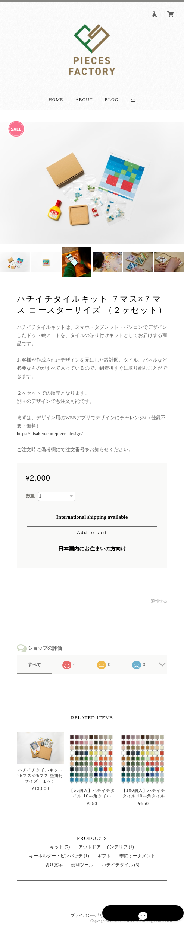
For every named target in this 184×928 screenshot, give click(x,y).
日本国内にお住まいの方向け (92, 546)
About (84, 97)
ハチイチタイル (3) (121, 862)
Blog (112, 97)
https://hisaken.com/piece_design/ (50, 431)
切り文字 (54, 862)
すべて (34, 662)
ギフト (104, 853)
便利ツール (82, 862)
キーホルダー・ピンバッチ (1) (59, 853)
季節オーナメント (137, 853)
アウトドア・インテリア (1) (106, 844)
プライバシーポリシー (91, 913)
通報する (159, 598)
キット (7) (60, 844)
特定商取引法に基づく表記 (148, 913)
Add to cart (92, 530)
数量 (30, 493)
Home (56, 97)
